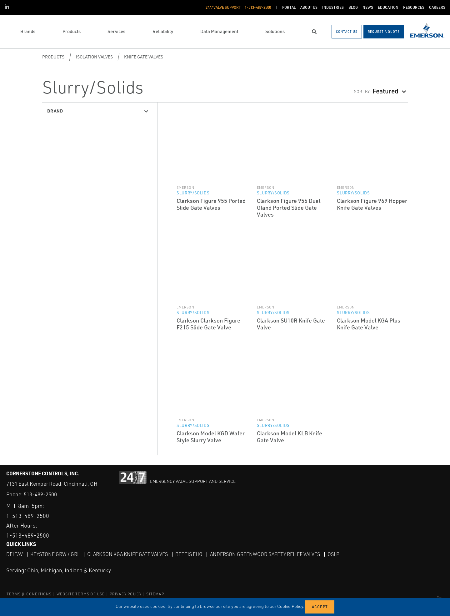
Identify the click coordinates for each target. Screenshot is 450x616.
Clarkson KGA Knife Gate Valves (127, 554)
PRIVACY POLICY (126, 594)
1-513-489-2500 (27, 515)
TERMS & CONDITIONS (29, 594)
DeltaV (14, 554)
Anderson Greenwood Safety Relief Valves (265, 554)
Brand (55, 110)
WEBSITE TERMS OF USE (81, 594)
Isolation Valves (94, 56)
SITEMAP (155, 594)
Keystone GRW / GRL (55, 554)
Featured (385, 91)
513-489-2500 (40, 494)
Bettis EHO (188, 554)
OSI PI (334, 554)
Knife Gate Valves (143, 56)
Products (53, 56)
